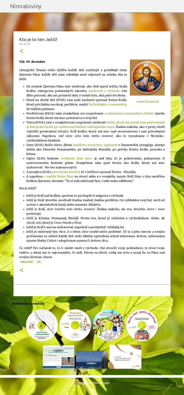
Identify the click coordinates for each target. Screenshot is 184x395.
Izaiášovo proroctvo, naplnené (95, 145)
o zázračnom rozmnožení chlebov (129, 113)
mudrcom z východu (104, 91)
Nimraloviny (25, 6)
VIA (38, 262)
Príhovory (27, 262)
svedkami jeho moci (76, 158)
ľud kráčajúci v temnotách (107, 104)
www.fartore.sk (147, 101)
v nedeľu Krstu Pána (58, 176)
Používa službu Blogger (92, 382)
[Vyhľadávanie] (46, 6)
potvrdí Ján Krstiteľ (66, 172)
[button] (21, 51)
